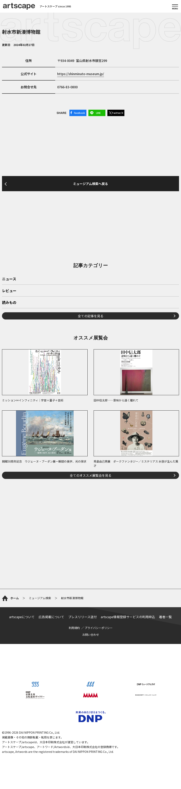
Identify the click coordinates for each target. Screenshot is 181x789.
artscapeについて (22, 616)
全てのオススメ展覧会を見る (90, 475)
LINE (98, 112)
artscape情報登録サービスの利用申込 (128, 616)
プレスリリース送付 (82, 616)
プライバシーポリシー (99, 628)
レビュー (9, 291)
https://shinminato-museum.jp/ (80, 73)
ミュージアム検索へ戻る (90, 183)
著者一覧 (165, 616)
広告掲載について (51, 616)
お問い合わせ (90, 635)
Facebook (79, 112)
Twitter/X (117, 112)
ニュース (9, 279)
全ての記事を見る (90, 315)
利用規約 (74, 628)
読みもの (9, 302)
